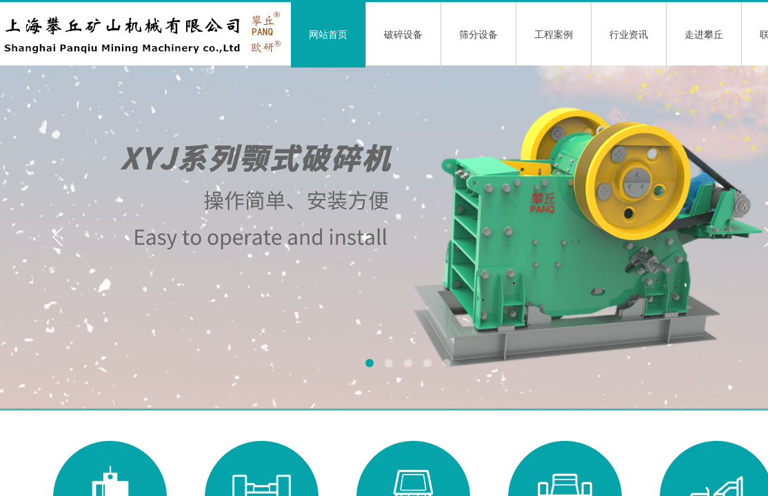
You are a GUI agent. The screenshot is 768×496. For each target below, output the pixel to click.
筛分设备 (478, 35)
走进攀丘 (704, 35)
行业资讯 (628, 35)
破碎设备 (403, 35)
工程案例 (553, 35)
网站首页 (328, 35)
